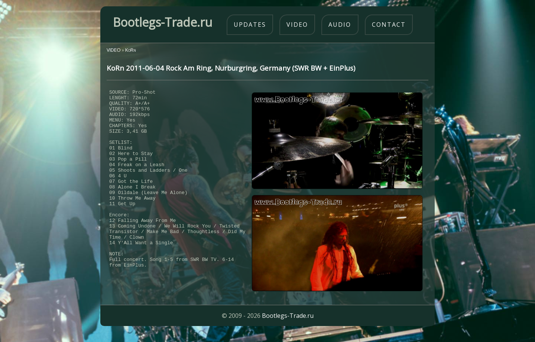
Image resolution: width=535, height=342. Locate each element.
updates (250, 24)
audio (339, 24)
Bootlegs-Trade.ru (288, 325)
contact (389, 24)
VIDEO (114, 49)
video (297, 24)
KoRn (130, 49)
